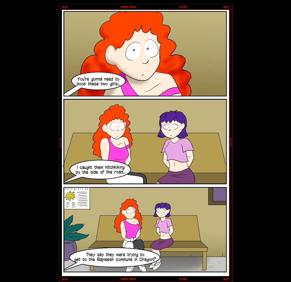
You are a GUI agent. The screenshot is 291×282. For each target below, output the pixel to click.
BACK (65, 7)
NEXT (226, 7)
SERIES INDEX (128, 7)
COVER (183, 7)
